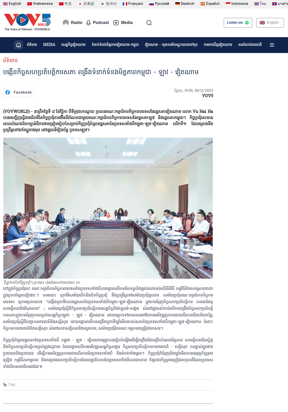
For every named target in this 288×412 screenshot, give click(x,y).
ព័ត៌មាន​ (32, 45)
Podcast (97, 22)
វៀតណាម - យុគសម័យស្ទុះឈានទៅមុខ (171, 45)
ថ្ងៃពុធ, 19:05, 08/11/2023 (193, 91)
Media (123, 23)
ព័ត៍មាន (10, 61)
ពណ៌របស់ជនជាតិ (250, 45)
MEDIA (49, 45)
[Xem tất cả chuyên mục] (272, 44)
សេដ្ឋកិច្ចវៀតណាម (73, 45)
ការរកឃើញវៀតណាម (218, 45)
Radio (72, 23)
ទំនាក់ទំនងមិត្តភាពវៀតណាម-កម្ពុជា (115, 45)
